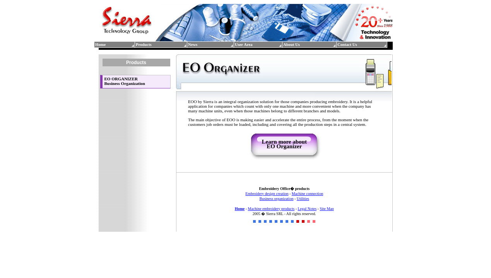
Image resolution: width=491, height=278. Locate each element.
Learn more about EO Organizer (284, 144)
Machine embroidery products (271, 209)
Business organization (277, 199)
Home (240, 209)
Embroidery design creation (266, 194)
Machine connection (307, 194)
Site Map (327, 209)
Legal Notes (307, 209)
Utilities (303, 199)
